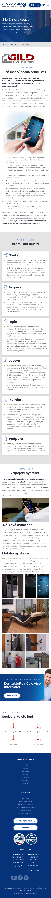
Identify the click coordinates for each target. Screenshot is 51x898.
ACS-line (25, 798)
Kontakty (25, 781)
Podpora (35, 5)
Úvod (4, 44)
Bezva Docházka (25, 801)
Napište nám (11, 695)
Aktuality (25, 771)
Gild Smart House (25, 814)
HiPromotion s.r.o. (31, 894)
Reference (25, 777)
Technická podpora (25, 821)
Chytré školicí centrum (25, 804)
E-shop (25, 768)
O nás (25, 765)
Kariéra (25, 784)
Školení (25, 774)
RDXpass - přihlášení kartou (25, 807)
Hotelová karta (25, 811)
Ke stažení (25, 787)
